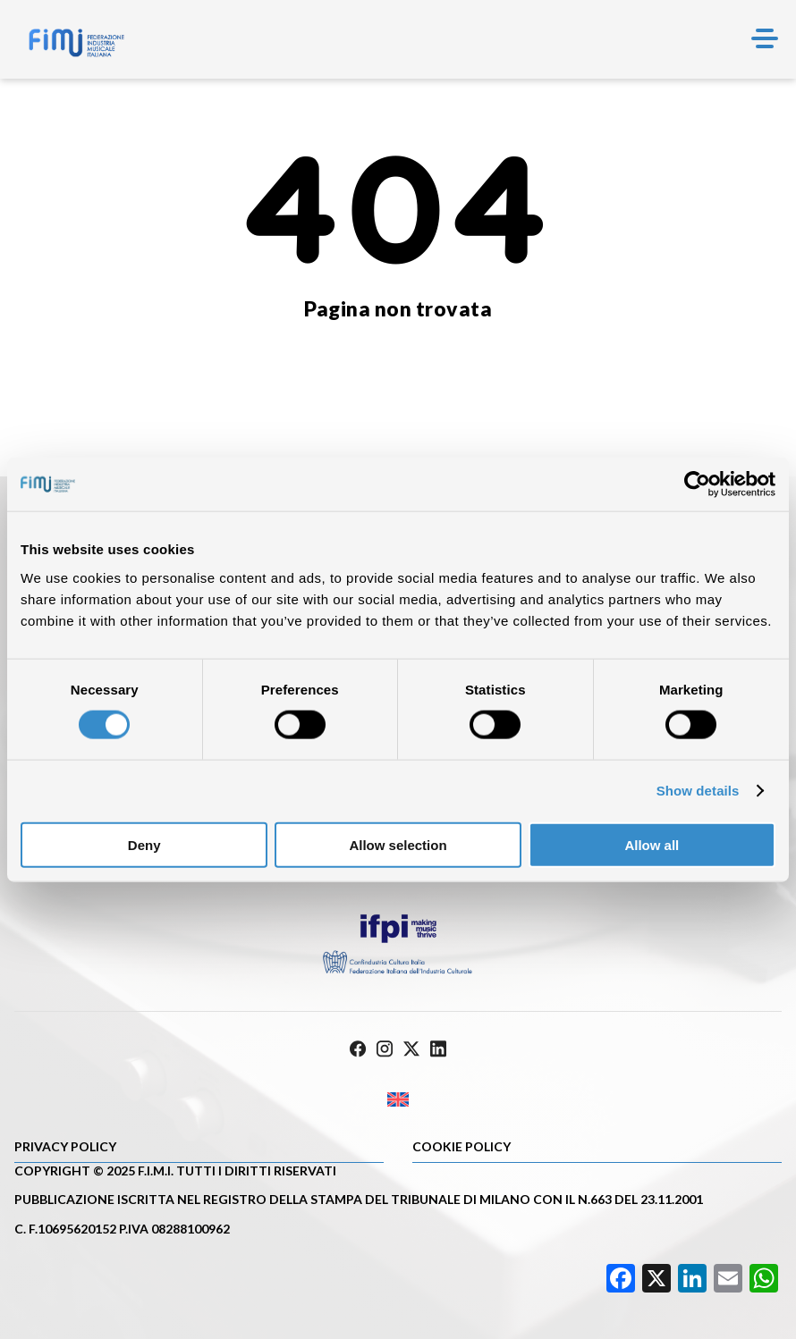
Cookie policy (461, 1146)
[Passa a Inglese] (398, 1100)
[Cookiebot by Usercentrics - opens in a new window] (697, 484)
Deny (144, 844)
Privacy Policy (65, 1146)
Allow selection (397, 844)
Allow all (651, 844)
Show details (698, 790)
